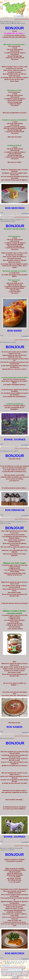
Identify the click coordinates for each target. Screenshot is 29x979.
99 (9, 961)
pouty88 (1, 212)
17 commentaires (25, 842)
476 (23, 963)
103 (19, 961)
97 (5, 961)
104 (21, 961)
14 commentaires (25, 515)
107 (6, 963)
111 (15, 963)
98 (7, 961)
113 (20, 963)
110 (13, 963)
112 (18, 963)
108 (8, 963)
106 (26, 961)
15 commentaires (25, 336)
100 (11, 961)
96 (3, 961)
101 (14, 961)
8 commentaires (25, 732)
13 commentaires (25, 958)
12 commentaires (25, 213)
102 (16, 961)
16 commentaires (25, 444)
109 (11, 963)
